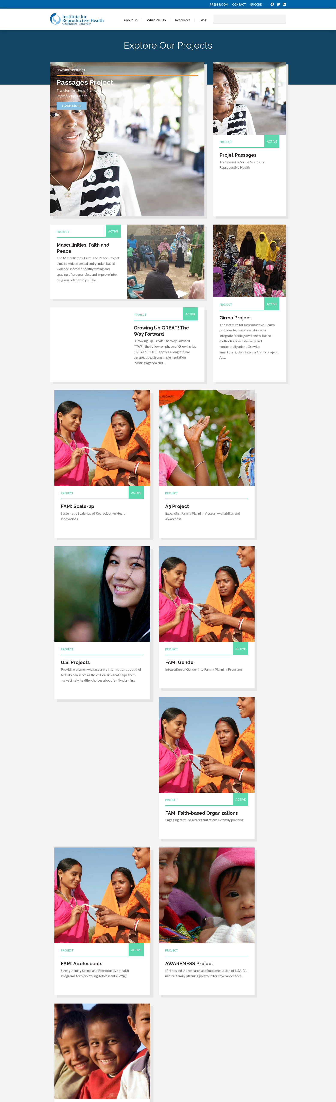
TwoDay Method (223, 1054)
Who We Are (131, 1021)
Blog (203, 20)
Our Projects (175, 1026)
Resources (182, 20)
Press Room (219, 4)
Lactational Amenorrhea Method (234, 1059)
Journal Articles (221, 1021)
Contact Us (130, 1052)
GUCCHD (256, 4)
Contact (239, 4)
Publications (219, 1037)
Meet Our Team (133, 1026)
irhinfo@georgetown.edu (68, 1040)
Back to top (100, 1054)
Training (216, 1026)
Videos (215, 1032)
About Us (130, 20)
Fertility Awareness (224, 1065)
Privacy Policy (278, 1087)
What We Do (156, 20)
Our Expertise (176, 1021)
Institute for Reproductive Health (77, 19)
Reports (216, 1043)
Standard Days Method (227, 1048)
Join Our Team (132, 1032)
